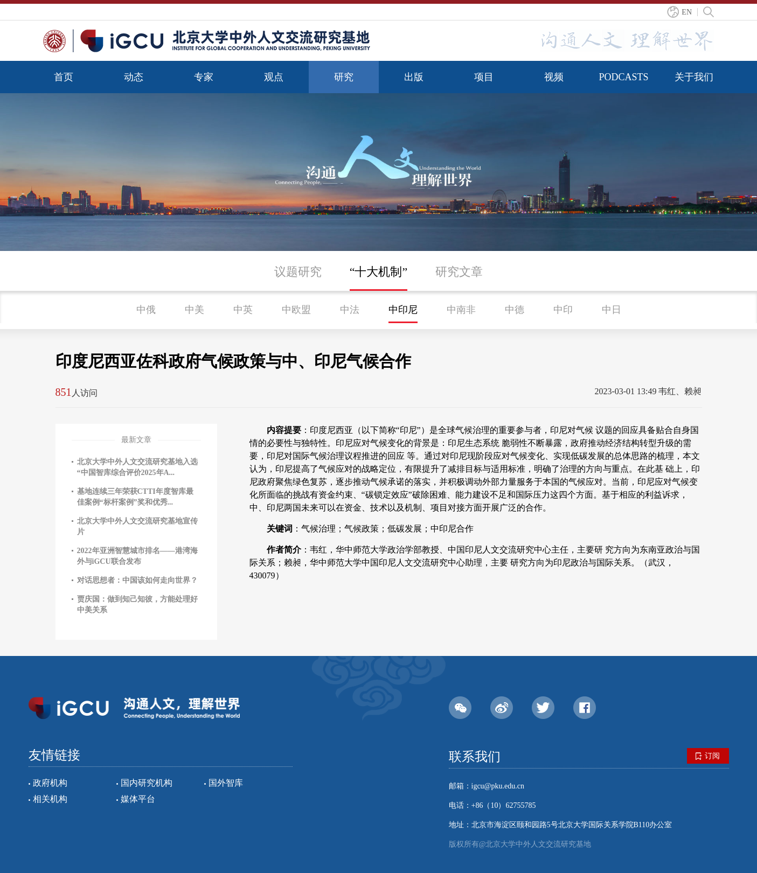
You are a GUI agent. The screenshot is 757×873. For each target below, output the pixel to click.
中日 (611, 309)
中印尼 (403, 309)
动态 (133, 77)
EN (687, 12)
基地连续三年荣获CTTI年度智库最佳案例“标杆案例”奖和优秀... (135, 496)
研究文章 (459, 271)
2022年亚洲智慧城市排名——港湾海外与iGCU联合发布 (137, 556)
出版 (413, 77)
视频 (554, 77)
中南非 (461, 309)
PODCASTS (623, 77)
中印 (563, 309)
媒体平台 (138, 799)
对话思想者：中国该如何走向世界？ (137, 580)
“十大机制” (379, 271)
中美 (194, 309)
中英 (243, 309)
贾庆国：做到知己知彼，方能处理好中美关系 (137, 604)
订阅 (708, 756)
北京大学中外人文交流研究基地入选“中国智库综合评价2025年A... (137, 467)
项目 (484, 77)
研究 (343, 77)
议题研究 (298, 271)
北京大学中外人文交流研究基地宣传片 (137, 526)
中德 (514, 309)
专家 (203, 77)
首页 (63, 77)
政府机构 (50, 782)
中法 (349, 309)
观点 (273, 77)
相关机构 (50, 799)
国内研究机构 (146, 782)
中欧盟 (296, 309)
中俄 (146, 309)
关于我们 (694, 77)
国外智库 (226, 782)
